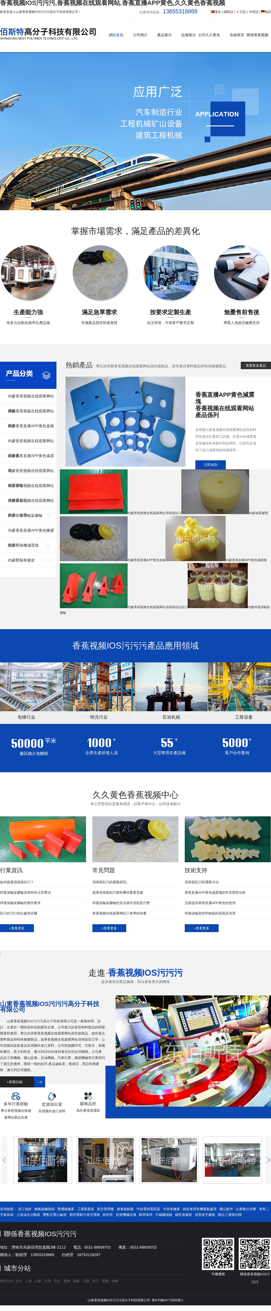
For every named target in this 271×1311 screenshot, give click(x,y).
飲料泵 (108, 1215)
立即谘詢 (210, 465)
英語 (229, 12)
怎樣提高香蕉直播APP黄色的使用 (210, 903)
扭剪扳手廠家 (205, 1215)
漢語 (216, 12)
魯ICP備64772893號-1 (167, 1300)
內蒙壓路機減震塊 (23, 545)
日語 (241, 12)
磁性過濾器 (183, 1215)
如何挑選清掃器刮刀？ (17, 882)
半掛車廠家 (171, 1209)
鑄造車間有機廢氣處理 (200, 1209)
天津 (47, 1281)
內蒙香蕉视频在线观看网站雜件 (31, 414)
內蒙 (115, 1281)
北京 (57, 1281)
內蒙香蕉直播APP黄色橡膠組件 (31, 533)
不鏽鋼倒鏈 (163, 1215)
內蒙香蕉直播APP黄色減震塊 (31, 458)
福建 (76, 1281)
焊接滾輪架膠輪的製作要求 (20, 903)
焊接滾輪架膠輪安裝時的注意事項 (25, 892)
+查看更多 (17, 928)
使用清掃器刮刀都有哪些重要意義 (117, 892)
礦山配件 (226, 1209)
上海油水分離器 (28, 1215)
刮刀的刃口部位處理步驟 (18, 913)
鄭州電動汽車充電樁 (85, 1215)
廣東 (66, 1281)
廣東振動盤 (125, 1209)
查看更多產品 (256, 365)
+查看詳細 (14, 1082)
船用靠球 (145, 1215)
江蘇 (86, 1281)
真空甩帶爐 (105, 1209)
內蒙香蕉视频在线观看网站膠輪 (31, 399)
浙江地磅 (24, 1209)
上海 (28, 1281)
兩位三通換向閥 (230, 1215)
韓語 (254, 12)
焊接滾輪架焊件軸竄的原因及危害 (210, 913)
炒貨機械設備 (126, 1215)
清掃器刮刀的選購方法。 (203, 882)
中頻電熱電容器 (148, 1209)
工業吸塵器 (85, 1209)
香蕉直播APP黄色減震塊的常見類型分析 (215, 892)
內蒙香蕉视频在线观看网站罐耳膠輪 (31, 473)
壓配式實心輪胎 (55, 1215)
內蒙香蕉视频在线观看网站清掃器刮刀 (31, 488)
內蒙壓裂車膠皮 (21, 560)
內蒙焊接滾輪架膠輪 (25, 515)
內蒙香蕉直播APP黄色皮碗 (31, 426)
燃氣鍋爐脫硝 (44, 1209)
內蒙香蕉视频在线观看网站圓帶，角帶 (31, 503)
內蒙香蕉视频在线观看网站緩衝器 (31, 444)
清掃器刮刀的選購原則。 (111, 882)
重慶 (105, 1281)
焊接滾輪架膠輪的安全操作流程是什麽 (121, 903)
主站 (18, 1281)
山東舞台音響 (246, 1209)
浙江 (95, 1281)
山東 (38, 1281)
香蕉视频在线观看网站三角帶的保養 (119, 913)
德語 (266, 12)
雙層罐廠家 (65, 1209)
